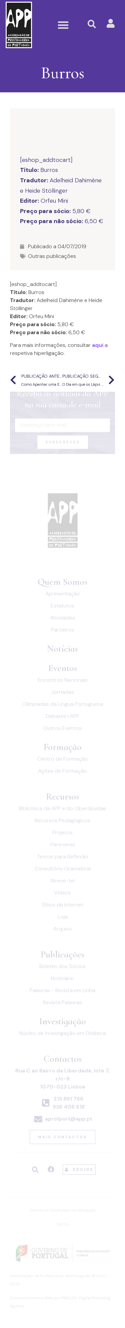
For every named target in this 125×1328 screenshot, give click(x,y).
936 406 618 (69, 1106)
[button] (63, 25)
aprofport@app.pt (68, 1118)
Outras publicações (52, 256)
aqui (97, 345)
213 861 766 (68, 1098)
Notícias (62, 648)
